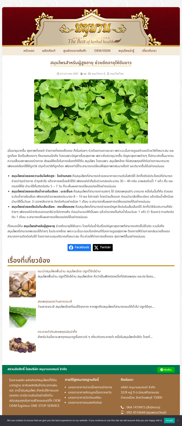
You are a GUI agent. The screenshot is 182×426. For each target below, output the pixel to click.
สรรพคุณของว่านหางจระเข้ (55, 301)
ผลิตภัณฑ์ (48, 51)
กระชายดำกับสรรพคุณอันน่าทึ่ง (57, 332)
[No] (177, 420)
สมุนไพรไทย (117, 73)
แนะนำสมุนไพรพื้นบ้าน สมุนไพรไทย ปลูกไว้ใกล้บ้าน (69, 271)
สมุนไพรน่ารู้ (126, 51)
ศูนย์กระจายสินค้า (74, 51)
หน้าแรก (28, 51)
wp (85, 73)
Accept (169, 420)
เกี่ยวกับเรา (149, 51)
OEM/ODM (102, 51)
